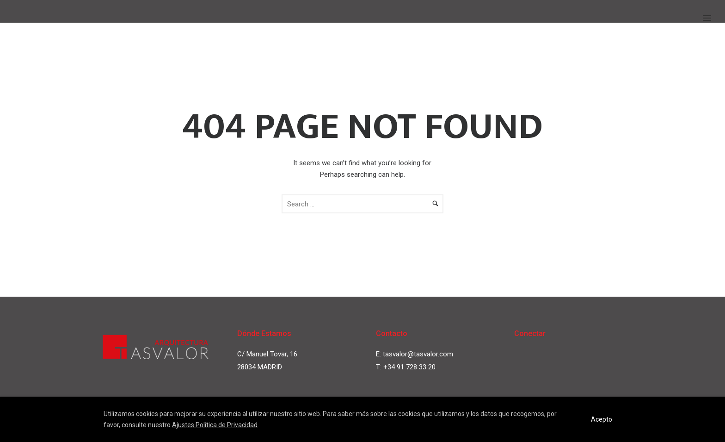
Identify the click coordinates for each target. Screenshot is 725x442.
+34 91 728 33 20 (409, 367)
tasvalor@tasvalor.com (418, 354)
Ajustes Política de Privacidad (215, 425)
